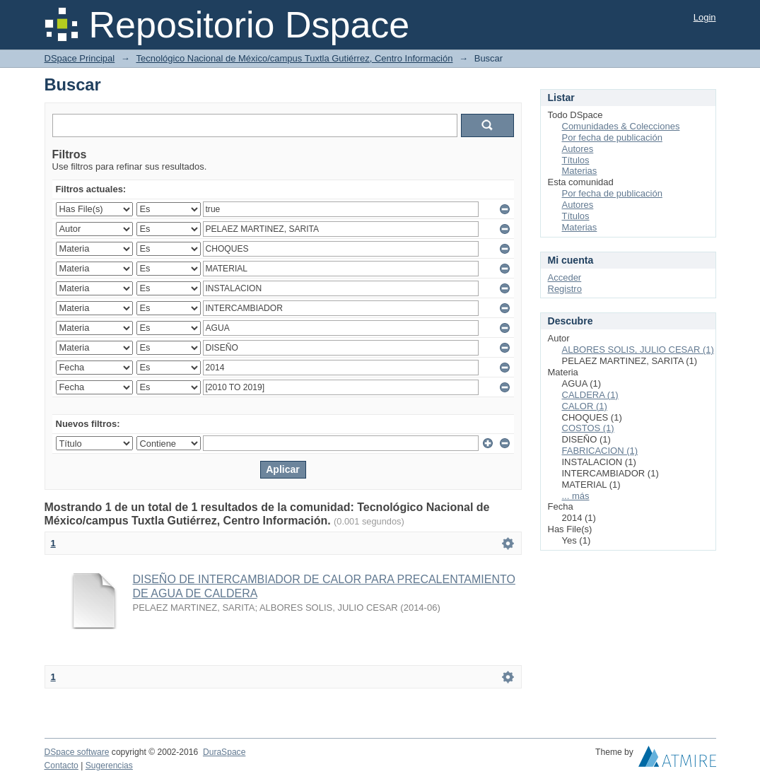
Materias (579, 170)
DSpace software (77, 752)
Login (705, 17)
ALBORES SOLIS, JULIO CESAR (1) (638, 349)
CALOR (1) (584, 406)
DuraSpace (224, 752)
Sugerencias (109, 765)
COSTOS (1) (588, 428)
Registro (565, 288)
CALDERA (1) (590, 394)
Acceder (565, 277)
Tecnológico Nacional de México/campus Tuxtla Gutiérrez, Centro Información (294, 58)
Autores (578, 148)
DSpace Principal (80, 58)
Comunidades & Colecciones (621, 126)
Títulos (576, 160)
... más (576, 496)
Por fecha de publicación (612, 137)
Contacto (61, 765)
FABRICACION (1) (600, 450)
